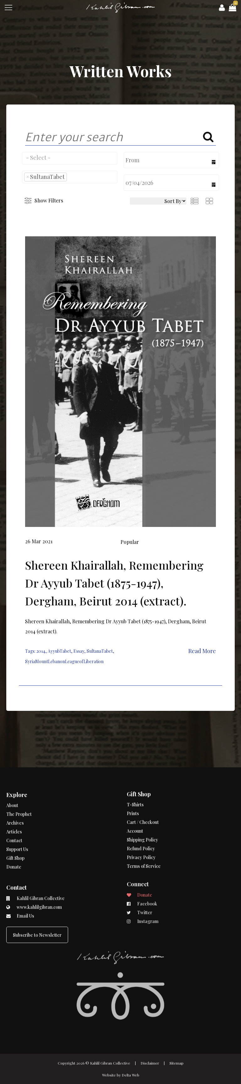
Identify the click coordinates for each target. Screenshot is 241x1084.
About (12, 791)
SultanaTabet (100, 651)
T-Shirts (135, 779)
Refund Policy (141, 823)
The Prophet (19, 799)
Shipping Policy (142, 814)
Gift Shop (15, 843)
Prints (133, 788)
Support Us (17, 835)
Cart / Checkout (143, 796)
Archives (15, 808)
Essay (78, 651)
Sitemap (176, 1062)
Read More (202, 651)
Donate (13, 852)
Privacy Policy (141, 831)
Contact (14, 826)
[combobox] (69, 158)
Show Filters (49, 200)
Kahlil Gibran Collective (110, 1062)
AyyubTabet (59, 651)
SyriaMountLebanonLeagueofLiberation (64, 661)
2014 (40, 651)
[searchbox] (69, 157)
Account (135, 805)
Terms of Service (144, 840)
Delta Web (130, 1074)
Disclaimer (150, 1062)
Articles (14, 817)
